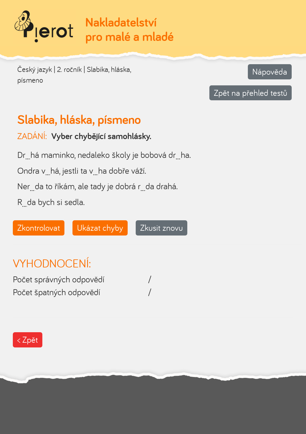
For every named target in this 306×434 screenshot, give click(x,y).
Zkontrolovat (38, 227)
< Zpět (27, 339)
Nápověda (269, 71)
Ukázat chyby (100, 227)
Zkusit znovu (161, 227)
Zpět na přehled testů (250, 92)
